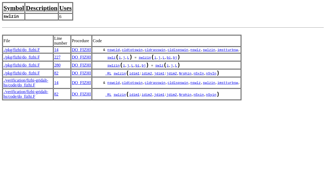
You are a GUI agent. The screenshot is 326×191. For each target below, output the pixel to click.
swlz (111, 58)
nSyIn (211, 76)
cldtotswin (132, 49)
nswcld (113, 49)
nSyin (211, 98)
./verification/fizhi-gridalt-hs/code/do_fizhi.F (25, 85)
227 (57, 57)
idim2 (147, 76)
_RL (108, 76)
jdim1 (159, 76)
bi (169, 58)
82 (56, 75)
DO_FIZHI (81, 49)
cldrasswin (155, 49)
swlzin (209, 49)
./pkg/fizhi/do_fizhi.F (21, 49)
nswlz (195, 49)
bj (175, 58)
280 (57, 66)
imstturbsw (227, 49)
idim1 (134, 76)
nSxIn (199, 76)
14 (56, 49)
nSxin (199, 98)
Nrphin (185, 76)
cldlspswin (178, 49)
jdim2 (171, 76)
